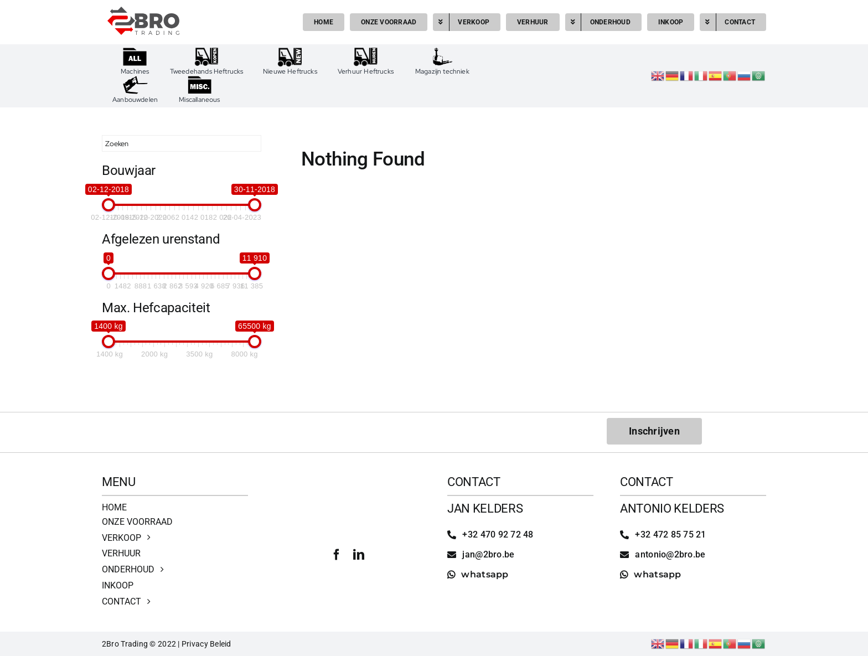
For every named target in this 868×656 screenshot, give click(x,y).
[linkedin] (358, 554)
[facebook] (336, 554)
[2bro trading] (143, 11)
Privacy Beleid (206, 643)
